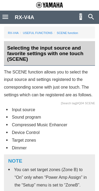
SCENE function (67, 32)
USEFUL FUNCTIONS (38, 32)
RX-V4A (13, 32)
